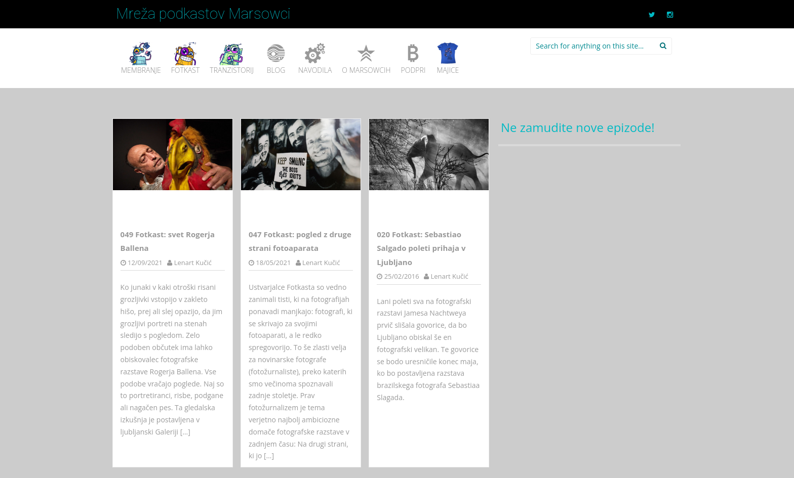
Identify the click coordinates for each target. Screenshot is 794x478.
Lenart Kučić (193, 262)
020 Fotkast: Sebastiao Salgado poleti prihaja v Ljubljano (421, 248)
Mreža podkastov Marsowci (203, 13)
